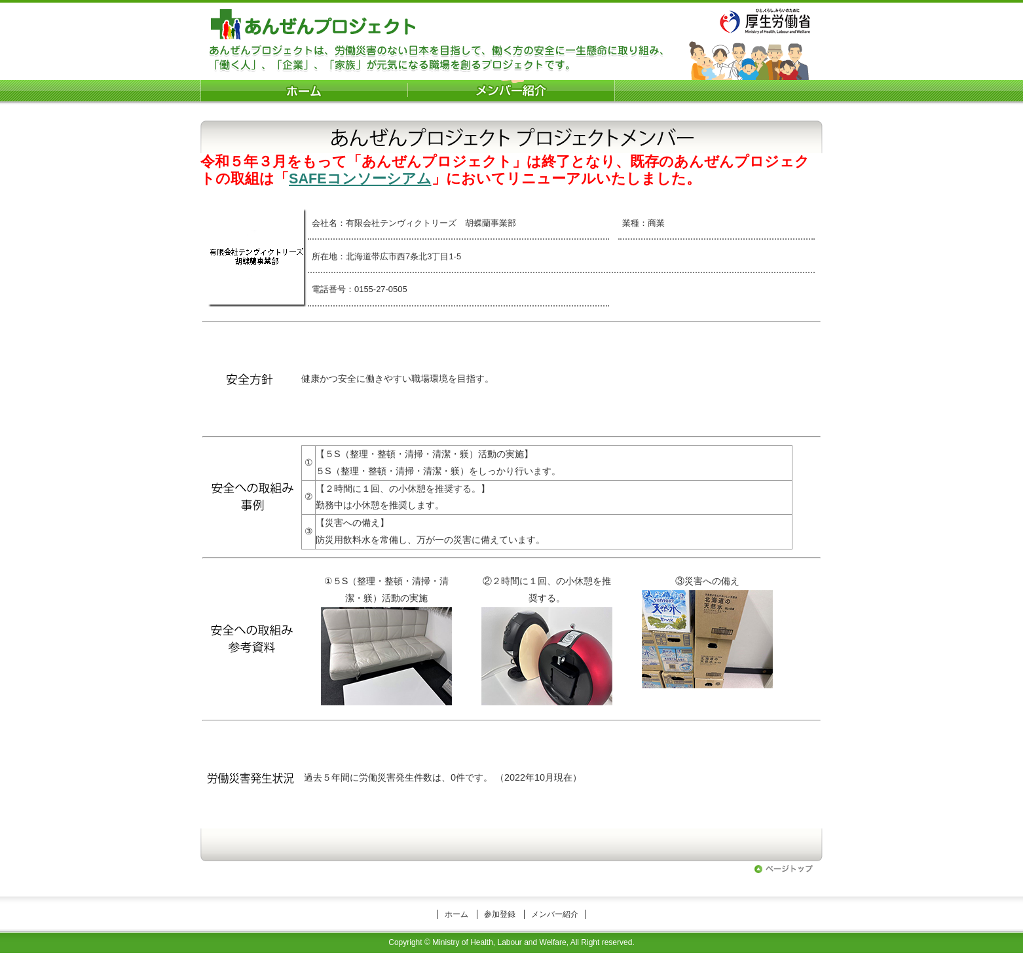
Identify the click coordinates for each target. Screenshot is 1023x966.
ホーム (456, 914)
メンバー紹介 (554, 914)
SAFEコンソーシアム (360, 178)
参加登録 (499, 914)
